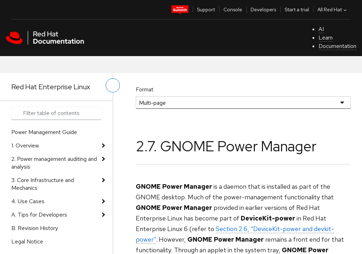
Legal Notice (27, 241)
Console (232, 9)
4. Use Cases (28, 201)
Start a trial (297, 9)
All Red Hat (332, 9)
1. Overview (25, 145)
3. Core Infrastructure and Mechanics (42, 184)
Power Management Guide (44, 132)
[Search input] (56, 113)
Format (144, 89)
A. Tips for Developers (39, 214)
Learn (326, 37)
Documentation (337, 46)
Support (206, 9)
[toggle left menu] (113, 85)
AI (321, 29)
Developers (263, 9)
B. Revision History (34, 228)
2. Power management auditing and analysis (54, 162)
